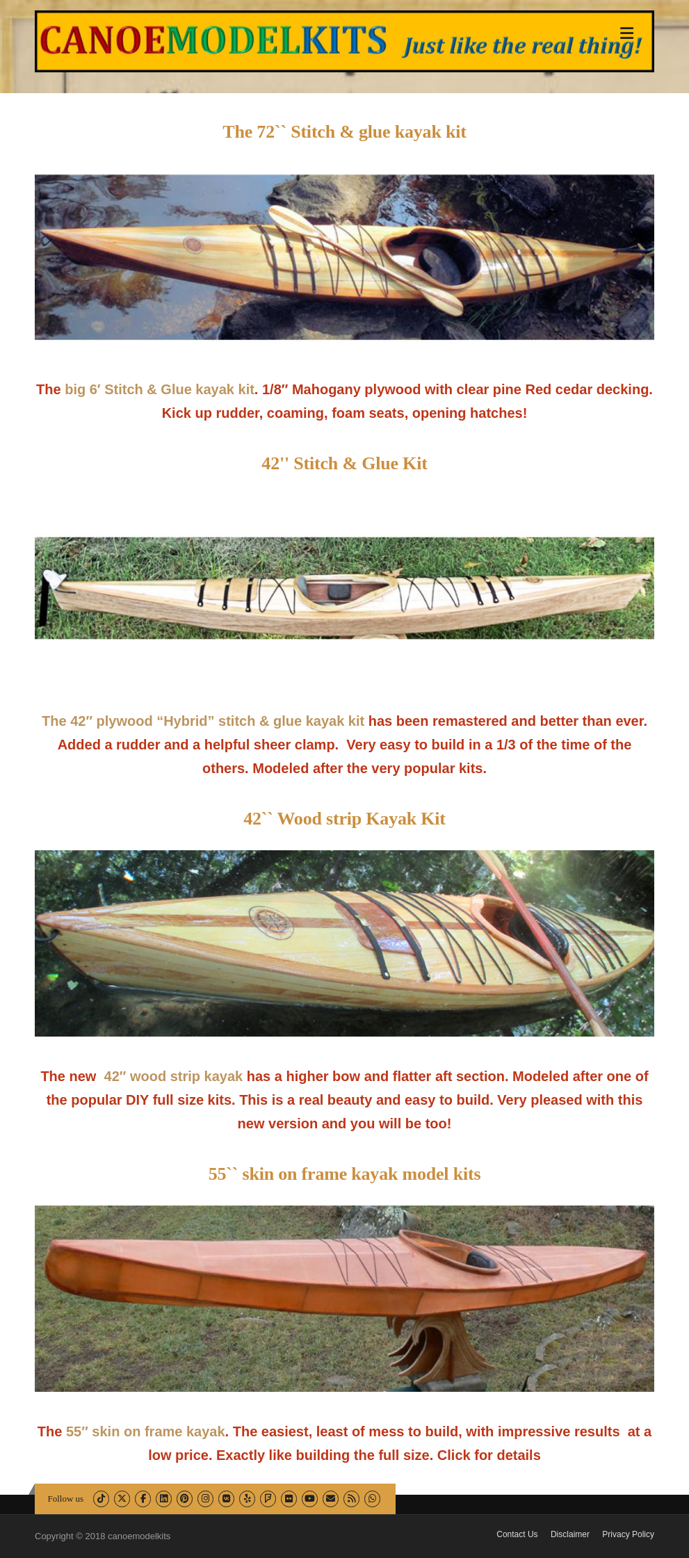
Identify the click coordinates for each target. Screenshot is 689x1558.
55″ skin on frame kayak (145, 1431)
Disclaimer (570, 1534)
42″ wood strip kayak (175, 1076)
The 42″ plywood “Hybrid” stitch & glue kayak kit (203, 721)
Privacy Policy (628, 1534)
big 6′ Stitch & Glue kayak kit (159, 389)
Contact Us (516, 1534)
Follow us (66, 1498)
